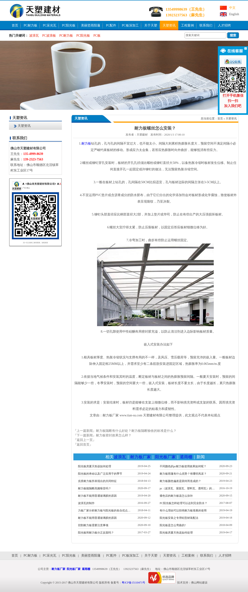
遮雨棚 (186, 457)
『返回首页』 (83, 444)
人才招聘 (224, 25)
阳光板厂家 (165, 457)
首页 (15, 25)
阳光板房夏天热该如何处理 (94, 466)
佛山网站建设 (199, 582)
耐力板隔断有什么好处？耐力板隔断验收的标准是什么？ (136, 430)
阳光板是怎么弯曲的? (173, 525)
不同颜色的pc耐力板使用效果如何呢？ (183, 466)
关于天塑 (150, 25)
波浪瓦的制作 (86, 503)
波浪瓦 (34, 35)
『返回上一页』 (84, 440)
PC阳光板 (68, 25)
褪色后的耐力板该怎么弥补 (176, 495)
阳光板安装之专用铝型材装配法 (179, 517)
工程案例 (187, 25)
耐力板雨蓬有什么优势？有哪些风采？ (183, 473)
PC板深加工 (130, 25)
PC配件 (111, 25)
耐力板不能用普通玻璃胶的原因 (97, 495)
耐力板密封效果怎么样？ (113, 435)
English (234, 14)
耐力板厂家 (140, 457)
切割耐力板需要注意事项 (93, 525)
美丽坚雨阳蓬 (90, 25)
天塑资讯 (169, 25)
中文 (232, 7)
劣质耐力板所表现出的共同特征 (97, 481)
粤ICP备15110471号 (133, 582)
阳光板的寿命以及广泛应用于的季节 (100, 473)
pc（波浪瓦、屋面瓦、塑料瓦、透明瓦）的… (187, 488)
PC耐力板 (30, 25)
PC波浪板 (49, 35)
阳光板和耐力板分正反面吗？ (96, 532)
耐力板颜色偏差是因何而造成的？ (180, 481)
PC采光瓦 (49, 25)
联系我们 (205, 25)
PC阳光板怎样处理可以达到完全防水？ (183, 503)
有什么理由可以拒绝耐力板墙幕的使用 (183, 510)
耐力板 (86, 143)
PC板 (97, 35)
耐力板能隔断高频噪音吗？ (94, 488)
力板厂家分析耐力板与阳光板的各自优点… (104, 510)
